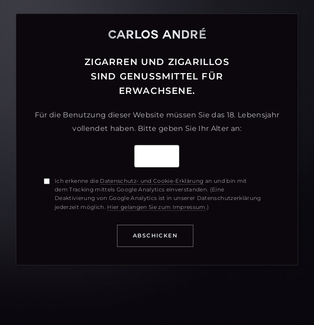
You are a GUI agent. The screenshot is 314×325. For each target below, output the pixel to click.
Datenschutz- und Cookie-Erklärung (151, 180)
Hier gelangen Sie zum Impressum (156, 207)
